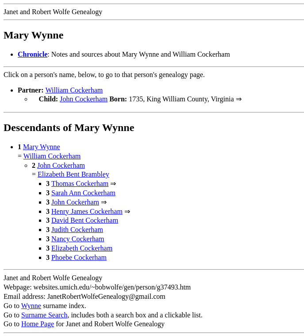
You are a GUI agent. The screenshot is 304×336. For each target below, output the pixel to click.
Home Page (37, 323)
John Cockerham (84, 99)
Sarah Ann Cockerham (83, 192)
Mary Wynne (41, 146)
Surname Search (44, 314)
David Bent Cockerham (84, 219)
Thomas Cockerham (79, 182)
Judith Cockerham (77, 228)
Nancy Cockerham (77, 238)
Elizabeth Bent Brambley (73, 173)
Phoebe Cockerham (79, 256)
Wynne (31, 305)
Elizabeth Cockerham (81, 247)
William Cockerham (74, 90)
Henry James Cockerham (87, 210)
